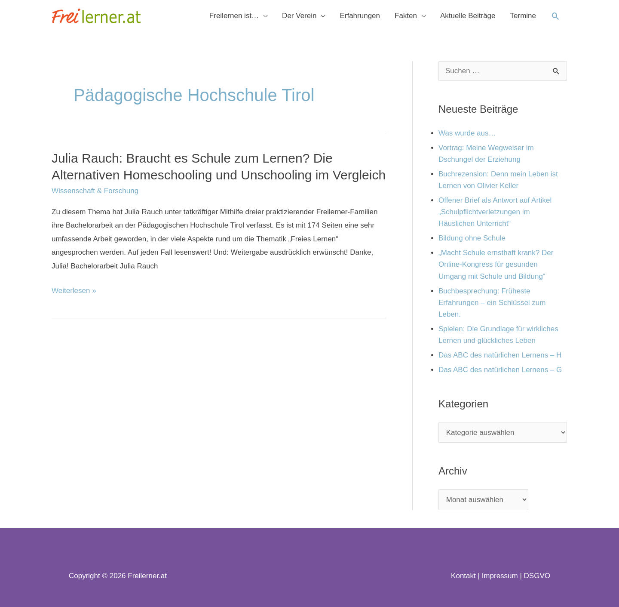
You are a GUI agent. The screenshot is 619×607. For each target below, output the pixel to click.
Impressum (500, 576)
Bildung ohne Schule (472, 238)
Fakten (406, 16)
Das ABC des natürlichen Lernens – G (500, 370)
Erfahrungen (360, 16)
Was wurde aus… (467, 133)
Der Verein (299, 16)
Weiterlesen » (74, 291)
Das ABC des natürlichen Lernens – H (499, 355)
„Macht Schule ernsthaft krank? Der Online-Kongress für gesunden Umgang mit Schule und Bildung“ (495, 264)
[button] (555, 16)
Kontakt (463, 576)
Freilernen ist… (234, 16)
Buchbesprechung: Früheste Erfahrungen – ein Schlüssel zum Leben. (491, 302)
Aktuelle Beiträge (468, 16)
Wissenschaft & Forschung (95, 191)
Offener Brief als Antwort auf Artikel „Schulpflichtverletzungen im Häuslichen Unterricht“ (495, 212)
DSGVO (537, 576)
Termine (523, 16)
